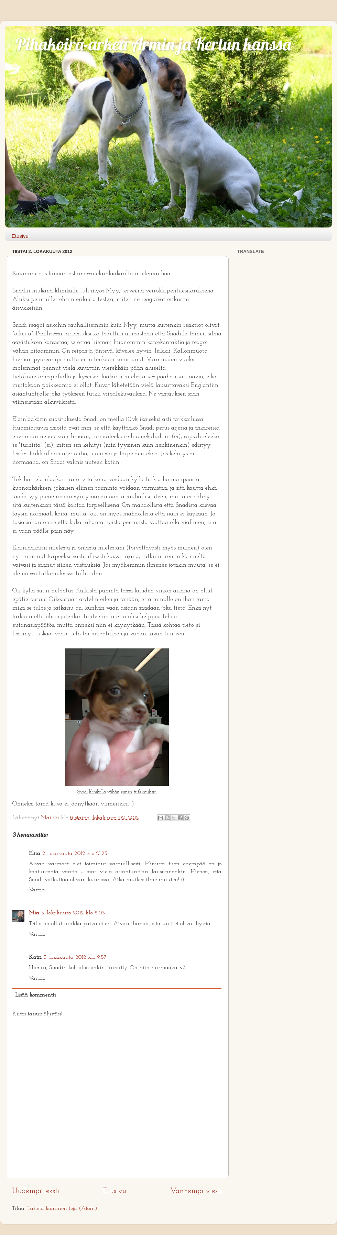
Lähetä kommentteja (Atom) (62, 1208)
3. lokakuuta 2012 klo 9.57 (75, 957)
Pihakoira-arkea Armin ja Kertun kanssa (153, 44)
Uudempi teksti (35, 1191)
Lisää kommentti (35, 995)
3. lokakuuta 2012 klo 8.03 (73, 913)
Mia (34, 913)
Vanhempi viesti (196, 1191)
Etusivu (20, 236)
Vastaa (37, 890)
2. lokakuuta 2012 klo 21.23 (74, 853)
